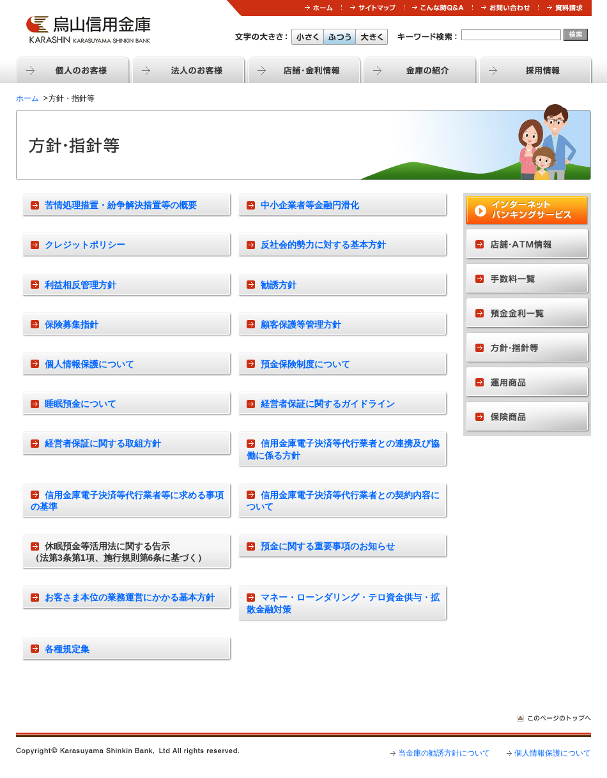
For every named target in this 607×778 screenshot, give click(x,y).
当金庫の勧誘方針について (444, 753)
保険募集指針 (71, 324)
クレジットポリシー (85, 245)
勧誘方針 (278, 285)
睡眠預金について (80, 404)
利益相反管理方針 (80, 285)
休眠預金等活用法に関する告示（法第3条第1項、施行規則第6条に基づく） (118, 552)
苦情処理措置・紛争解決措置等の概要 (121, 205)
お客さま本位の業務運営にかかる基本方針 (130, 597)
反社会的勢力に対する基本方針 (323, 245)
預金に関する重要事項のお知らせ (328, 546)
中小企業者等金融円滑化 (310, 205)
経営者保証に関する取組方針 (103, 443)
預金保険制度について (305, 364)
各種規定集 (67, 649)
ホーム (27, 98)
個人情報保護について (89, 364)
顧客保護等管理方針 (301, 324)
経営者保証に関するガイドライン (328, 404)
